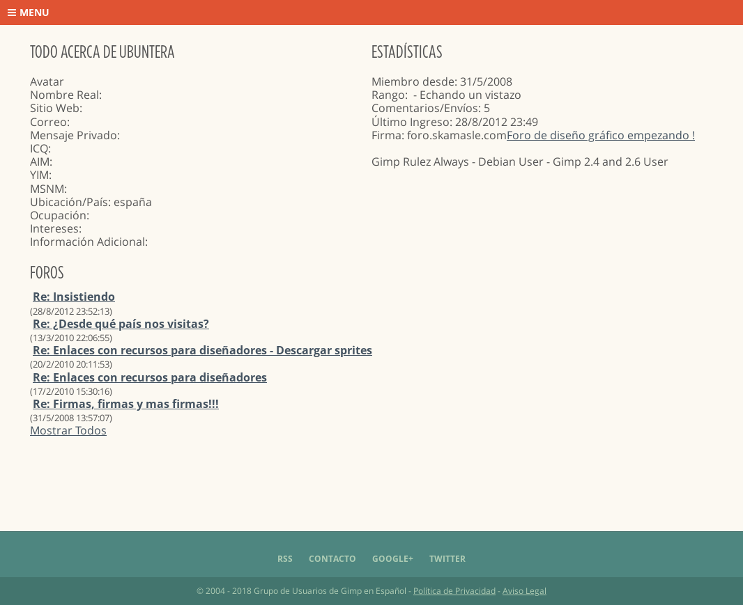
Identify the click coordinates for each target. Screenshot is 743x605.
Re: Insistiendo (74, 296)
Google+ (392, 559)
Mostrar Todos (68, 430)
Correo (48, 121)
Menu (28, 12)
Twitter (447, 559)
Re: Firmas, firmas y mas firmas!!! (126, 403)
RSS (285, 559)
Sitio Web (54, 108)
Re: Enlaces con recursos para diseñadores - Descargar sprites (202, 350)
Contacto (332, 559)
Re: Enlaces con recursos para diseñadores (150, 377)
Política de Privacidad (454, 591)
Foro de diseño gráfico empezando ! (601, 135)
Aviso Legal (524, 591)
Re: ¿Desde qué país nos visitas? (121, 323)
